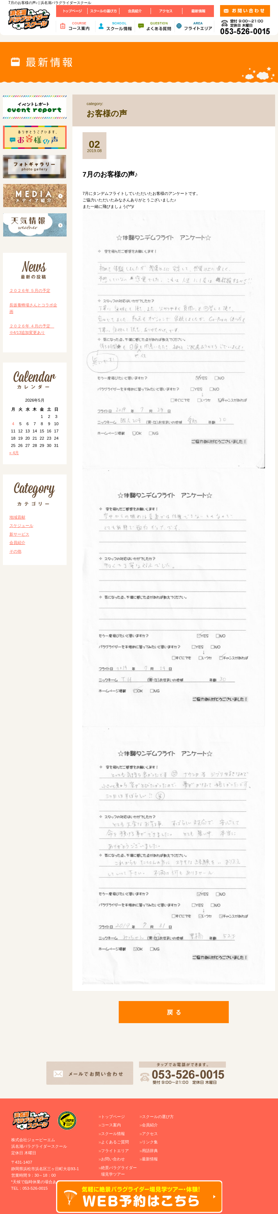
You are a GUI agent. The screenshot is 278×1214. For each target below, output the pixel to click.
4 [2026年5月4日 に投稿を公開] (13, 424)
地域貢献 (17, 517)
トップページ (113, 1116)
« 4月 (14, 453)
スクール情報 (113, 1133)
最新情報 (150, 1159)
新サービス (19, 534)
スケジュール (21, 525)
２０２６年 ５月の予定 (29, 290)
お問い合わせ (113, 1159)
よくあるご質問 (115, 1142)
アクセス (150, 1133)
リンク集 (150, 1142)
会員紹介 (17, 542)
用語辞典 (150, 1150)
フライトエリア (115, 1150)
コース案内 (111, 1125)
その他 (15, 551)
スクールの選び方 (158, 1116)
